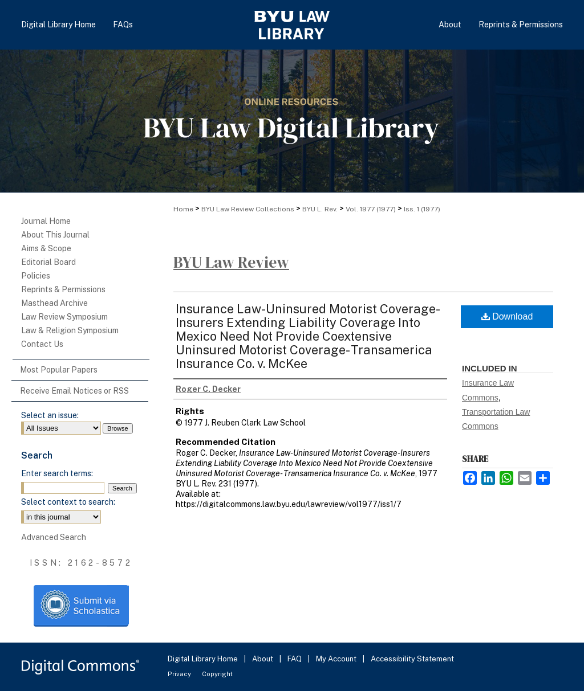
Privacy (180, 673)
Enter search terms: (57, 473)
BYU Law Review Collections (247, 209)
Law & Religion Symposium (70, 330)
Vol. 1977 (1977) (371, 209)
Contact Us (42, 344)
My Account (337, 659)
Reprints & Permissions (63, 289)
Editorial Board (48, 262)
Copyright (217, 673)
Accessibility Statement (412, 659)
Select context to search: (68, 501)
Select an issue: (50, 415)
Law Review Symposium (64, 316)
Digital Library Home (204, 659)
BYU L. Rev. (320, 209)
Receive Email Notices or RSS (74, 390)
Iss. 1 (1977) (422, 209)
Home (183, 209)
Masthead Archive (54, 303)
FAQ (295, 659)
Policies (35, 275)
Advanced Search (53, 537)
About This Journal (55, 234)
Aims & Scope (46, 248)
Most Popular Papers (59, 369)
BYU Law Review (231, 262)
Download (507, 316)
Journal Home (46, 221)
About (263, 659)
